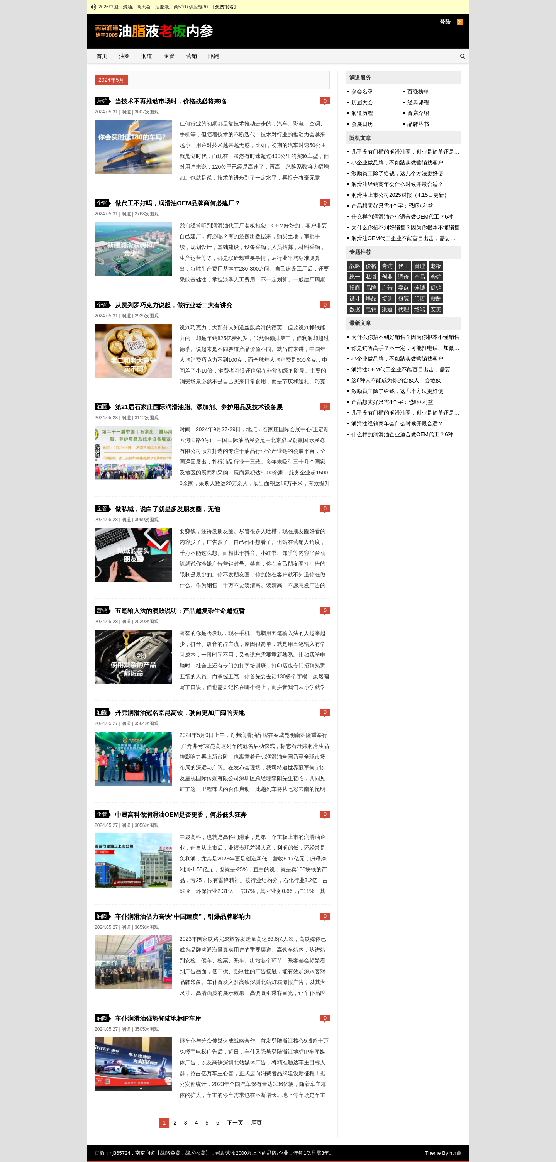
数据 (354, 309)
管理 (419, 266)
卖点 (403, 288)
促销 (436, 288)
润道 (146, 56)
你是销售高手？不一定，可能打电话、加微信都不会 (413, 348)
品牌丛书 (418, 124)
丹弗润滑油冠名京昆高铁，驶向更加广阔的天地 (180, 712)
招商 (354, 288)
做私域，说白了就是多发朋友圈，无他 (167, 508)
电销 (371, 309)
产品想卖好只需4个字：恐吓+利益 (392, 206)
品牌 (371, 288)
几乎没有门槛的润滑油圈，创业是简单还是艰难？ (410, 152)
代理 (403, 309)
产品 (419, 277)
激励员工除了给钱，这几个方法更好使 (397, 173)
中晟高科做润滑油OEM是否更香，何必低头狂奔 (181, 814)
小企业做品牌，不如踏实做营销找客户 (397, 162)
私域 (371, 277)
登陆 (445, 22)
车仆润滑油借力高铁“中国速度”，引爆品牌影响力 (183, 916)
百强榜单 (418, 91)
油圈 (124, 56)
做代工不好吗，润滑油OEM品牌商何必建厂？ (178, 203)
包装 (403, 298)
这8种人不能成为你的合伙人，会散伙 (396, 380)
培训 (387, 298)
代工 (403, 266)
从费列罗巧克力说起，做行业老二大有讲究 (173, 305)
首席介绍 (418, 113)
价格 (371, 266)
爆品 (371, 298)
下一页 (235, 1123)
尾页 (256, 1123)
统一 (354, 277)
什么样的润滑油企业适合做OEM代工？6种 (402, 216)
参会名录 (362, 91)
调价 (403, 277)
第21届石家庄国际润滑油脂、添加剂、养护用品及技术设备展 (199, 406)
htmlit (455, 1153)
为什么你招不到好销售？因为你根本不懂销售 (405, 227)
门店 (419, 298)
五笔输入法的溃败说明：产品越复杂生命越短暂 (180, 610)
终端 (419, 309)
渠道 (387, 309)
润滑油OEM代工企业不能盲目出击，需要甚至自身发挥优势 (422, 238)
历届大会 (362, 102)
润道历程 (362, 113)
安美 (436, 309)
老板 (436, 266)
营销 (191, 56)
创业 (387, 277)
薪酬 (436, 298)
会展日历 (362, 124)
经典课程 (418, 102)
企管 (169, 56)
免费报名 (224, 7)
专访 (387, 266)
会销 (436, 277)
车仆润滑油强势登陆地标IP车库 (158, 1018)
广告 (387, 288)
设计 (354, 298)
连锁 (419, 288)
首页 (102, 56)
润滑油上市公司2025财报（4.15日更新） (400, 195)
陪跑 (213, 56)
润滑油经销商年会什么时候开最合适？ (397, 184)
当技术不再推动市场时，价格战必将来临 (170, 101)
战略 (354, 266)
